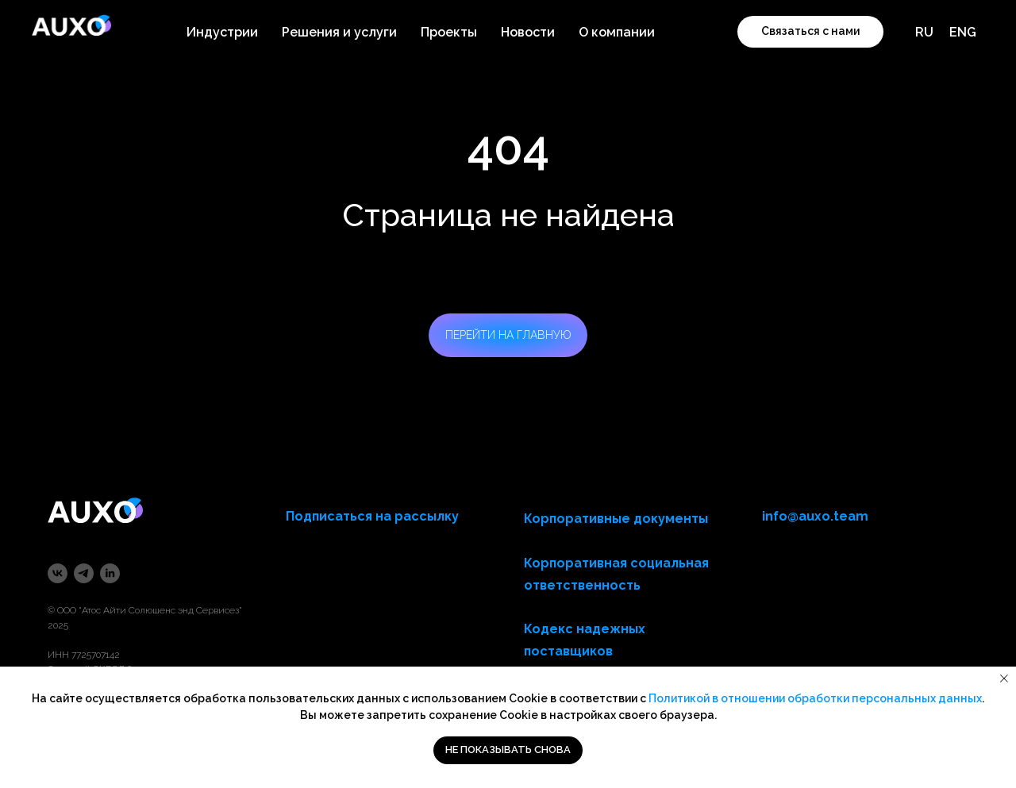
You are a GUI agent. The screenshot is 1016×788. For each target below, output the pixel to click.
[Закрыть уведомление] (1004, 678)
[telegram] (84, 573)
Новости (528, 32)
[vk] (57, 573)
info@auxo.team (815, 516)
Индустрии (222, 32)
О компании (617, 32)
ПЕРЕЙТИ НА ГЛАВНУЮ (508, 335)
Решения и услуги (339, 32)
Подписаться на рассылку (372, 516)
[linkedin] (110, 573)
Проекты (449, 32)
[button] (810, 32)
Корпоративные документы (616, 518)
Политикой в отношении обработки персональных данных (815, 698)
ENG (962, 32)
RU (924, 32)
